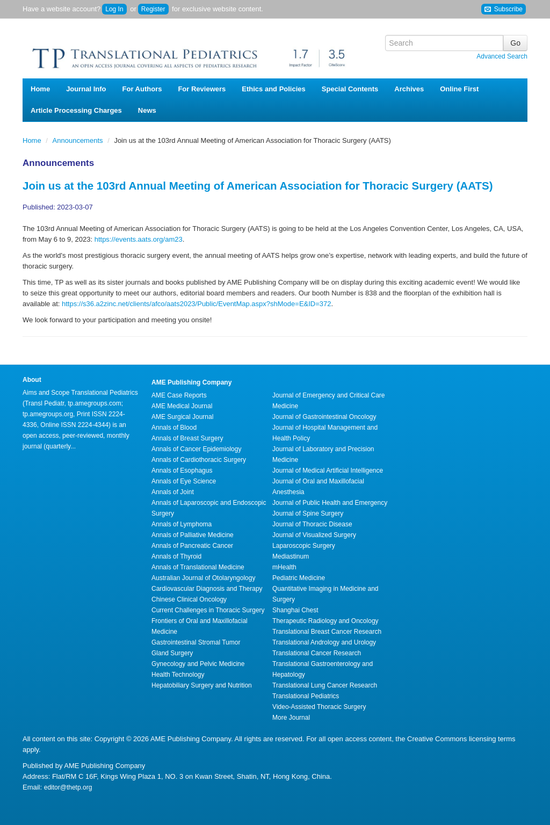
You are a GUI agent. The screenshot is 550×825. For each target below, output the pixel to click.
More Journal (291, 717)
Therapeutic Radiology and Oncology (325, 621)
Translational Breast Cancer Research (326, 631)
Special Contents (350, 89)
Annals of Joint (172, 492)
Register (153, 9)
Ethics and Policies (274, 89)
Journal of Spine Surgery (307, 513)
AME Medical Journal (181, 406)
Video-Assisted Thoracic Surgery (319, 707)
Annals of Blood (174, 427)
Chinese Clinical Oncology (189, 599)
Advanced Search (501, 56)
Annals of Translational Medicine (197, 567)
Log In (114, 9)
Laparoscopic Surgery (303, 545)
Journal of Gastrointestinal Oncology (324, 417)
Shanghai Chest (295, 610)
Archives (409, 89)
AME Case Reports (179, 395)
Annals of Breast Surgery (187, 438)
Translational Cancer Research (316, 653)
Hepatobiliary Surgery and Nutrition (201, 685)
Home (40, 89)
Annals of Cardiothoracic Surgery (198, 460)
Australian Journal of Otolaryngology (203, 578)
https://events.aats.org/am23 (139, 239)
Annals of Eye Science (183, 481)
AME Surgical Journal (182, 417)
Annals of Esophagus (181, 470)
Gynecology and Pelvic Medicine (197, 664)
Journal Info (86, 89)
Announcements (79, 140)
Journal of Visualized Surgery (314, 535)
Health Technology (178, 674)
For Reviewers (202, 89)
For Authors (142, 89)
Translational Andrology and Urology (324, 642)
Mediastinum (290, 556)
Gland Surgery (172, 653)
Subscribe (503, 9)
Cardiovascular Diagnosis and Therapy (207, 588)
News (147, 110)
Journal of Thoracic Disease (312, 524)
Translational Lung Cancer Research (324, 685)
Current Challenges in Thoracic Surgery (208, 610)
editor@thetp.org (68, 787)
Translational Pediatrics (305, 696)
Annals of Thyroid (176, 556)
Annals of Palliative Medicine (192, 535)
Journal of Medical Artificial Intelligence (327, 470)
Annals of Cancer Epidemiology (196, 449)
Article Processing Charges (76, 110)
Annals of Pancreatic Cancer (192, 545)
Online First (459, 89)
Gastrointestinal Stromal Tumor (195, 642)
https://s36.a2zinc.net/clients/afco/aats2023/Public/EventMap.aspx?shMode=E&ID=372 (196, 304)
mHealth (284, 567)
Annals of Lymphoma (181, 524)
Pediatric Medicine (298, 578)
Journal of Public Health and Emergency (329, 502)
